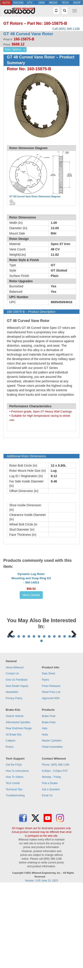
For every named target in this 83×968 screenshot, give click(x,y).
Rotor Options (13, 49)
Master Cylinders (52, 822)
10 (54, 718)
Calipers (10, 822)
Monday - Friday (51, 859)
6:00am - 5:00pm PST (55, 853)
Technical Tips (14, 871)
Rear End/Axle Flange (19, 810)
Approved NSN (51, 780)
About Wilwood (14, 749)
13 (69, 718)
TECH (65, 2)
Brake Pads (49, 804)
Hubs (45, 816)
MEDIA (53, 2)
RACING (18, 2)
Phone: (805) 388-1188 (55, 846)
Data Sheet (48, 755)
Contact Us (12, 755)
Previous (10, 687)
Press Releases (51, 768)
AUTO (6, 2)
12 (64, 718)
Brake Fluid (48, 798)
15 (41, 723)
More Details (31, 622)
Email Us (47, 877)
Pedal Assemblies (52, 828)
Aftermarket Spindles (18, 804)
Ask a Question (51, 871)
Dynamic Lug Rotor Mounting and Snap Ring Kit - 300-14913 (31, 605)
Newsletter (12, 774)
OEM (41, 2)
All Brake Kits (13, 816)
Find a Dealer (50, 865)
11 (59, 718)
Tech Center (13, 865)
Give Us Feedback (17, 761)
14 (74, 718)
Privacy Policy (14, 780)
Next (72, 687)
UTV (29, 2)
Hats (44, 810)
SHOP (77, 2)
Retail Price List (51, 774)
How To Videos (14, 859)
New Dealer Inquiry (17, 768)
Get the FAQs (14, 846)
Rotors (10, 828)
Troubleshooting (15, 877)
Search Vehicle (14, 798)
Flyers (45, 761)
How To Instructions (17, 853)
